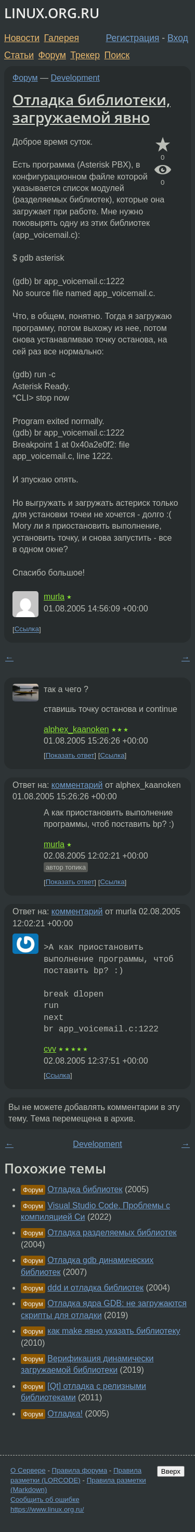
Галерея (61, 38)
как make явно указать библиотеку (113, 1330)
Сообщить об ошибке (45, 1499)
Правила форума (80, 1470)
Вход (177, 38)
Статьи (19, 55)
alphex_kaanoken (76, 729)
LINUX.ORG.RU (51, 13)
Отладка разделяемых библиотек (111, 1232)
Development (75, 77)
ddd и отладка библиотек (95, 1287)
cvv (50, 1048)
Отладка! (65, 1413)
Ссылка (27, 629)
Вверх (170, 1471)
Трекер (85, 55)
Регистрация (133, 38)
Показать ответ (70, 755)
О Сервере (28, 1470)
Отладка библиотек (84, 1189)
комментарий (77, 785)
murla (54, 596)
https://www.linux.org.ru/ (47, 1509)
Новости (22, 38)
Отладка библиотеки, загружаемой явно (91, 108)
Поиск (117, 55)
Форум (52, 55)
